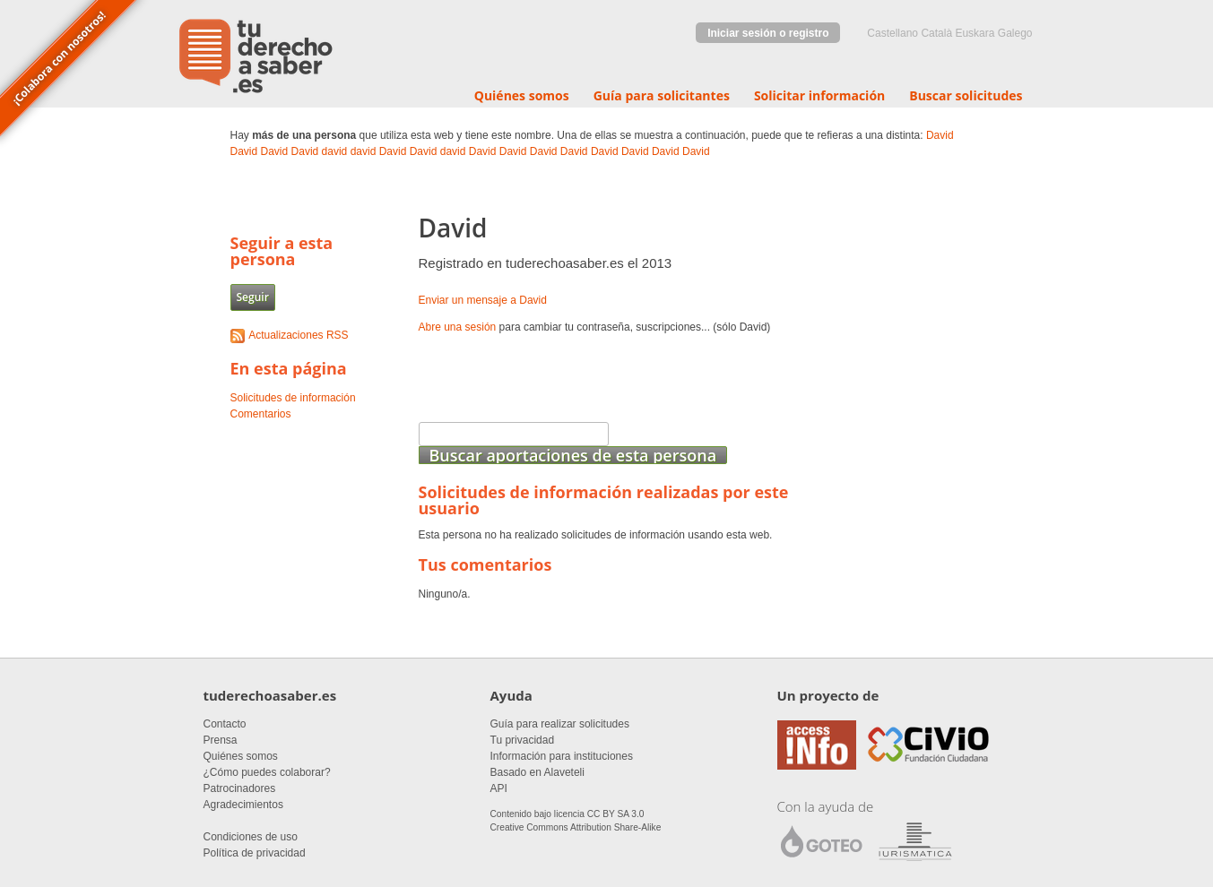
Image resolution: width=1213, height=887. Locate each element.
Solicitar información (819, 95)
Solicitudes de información (293, 398)
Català (936, 33)
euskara (974, 33)
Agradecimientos (243, 804)
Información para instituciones (561, 756)
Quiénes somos (521, 95)
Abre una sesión (458, 327)
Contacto (225, 724)
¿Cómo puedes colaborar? (267, 772)
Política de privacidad (255, 853)
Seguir (253, 297)
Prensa (221, 740)
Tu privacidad (522, 740)
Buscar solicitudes (965, 95)
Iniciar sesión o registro (767, 33)
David (940, 135)
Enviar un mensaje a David (483, 300)
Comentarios (260, 414)
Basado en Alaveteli (537, 772)
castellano (892, 33)
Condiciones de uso (251, 837)
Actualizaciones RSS (298, 335)
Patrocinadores (240, 788)
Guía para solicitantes (662, 95)
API (498, 788)
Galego (1015, 33)
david (335, 151)
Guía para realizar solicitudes (559, 724)
